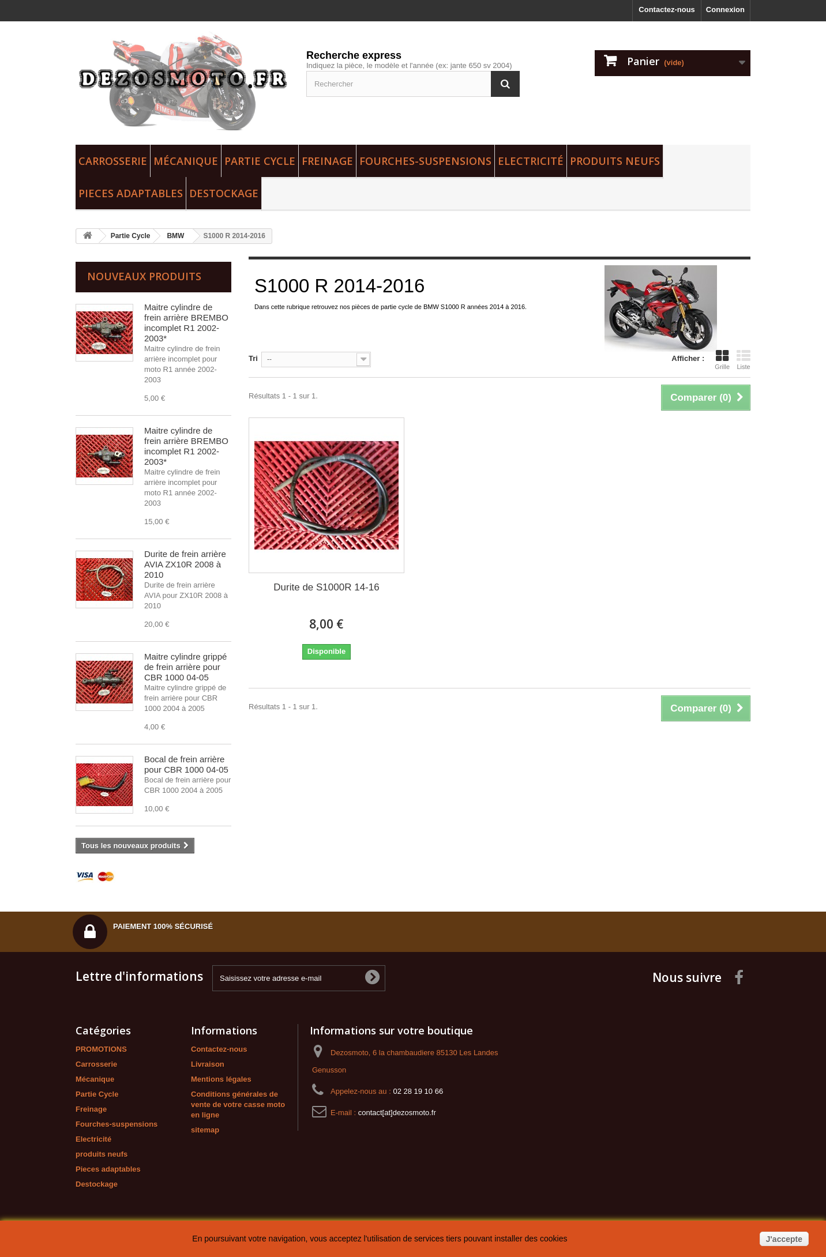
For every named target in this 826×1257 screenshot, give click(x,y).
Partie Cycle (259, 161)
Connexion (725, 9)
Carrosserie (112, 161)
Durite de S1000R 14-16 (326, 587)
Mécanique (185, 161)
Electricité (531, 161)
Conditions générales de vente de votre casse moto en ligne (238, 1104)
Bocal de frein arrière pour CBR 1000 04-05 (186, 764)
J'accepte (784, 1239)
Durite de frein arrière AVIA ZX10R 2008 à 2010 (185, 564)
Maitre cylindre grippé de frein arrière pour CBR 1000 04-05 (185, 667)
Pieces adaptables (130, 193)
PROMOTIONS (101, 1049)
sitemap (205, 1130)
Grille (722, 359)
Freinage (327, 161)
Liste (743, 359)
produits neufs (615, 161)
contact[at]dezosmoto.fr (397, 1112)
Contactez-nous (667, 9)
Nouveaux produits (144, 276)
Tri (253, 358)
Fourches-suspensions (425, 161)
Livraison (207, 1064)
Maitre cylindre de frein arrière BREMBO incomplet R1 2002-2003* (186, 322)
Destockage (223, 193)
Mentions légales (221, 1079)
